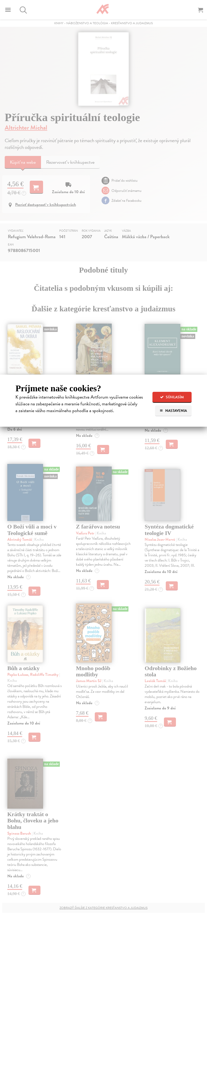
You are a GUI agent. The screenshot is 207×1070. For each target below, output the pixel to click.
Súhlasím (172, 397)
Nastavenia (173, 410)
